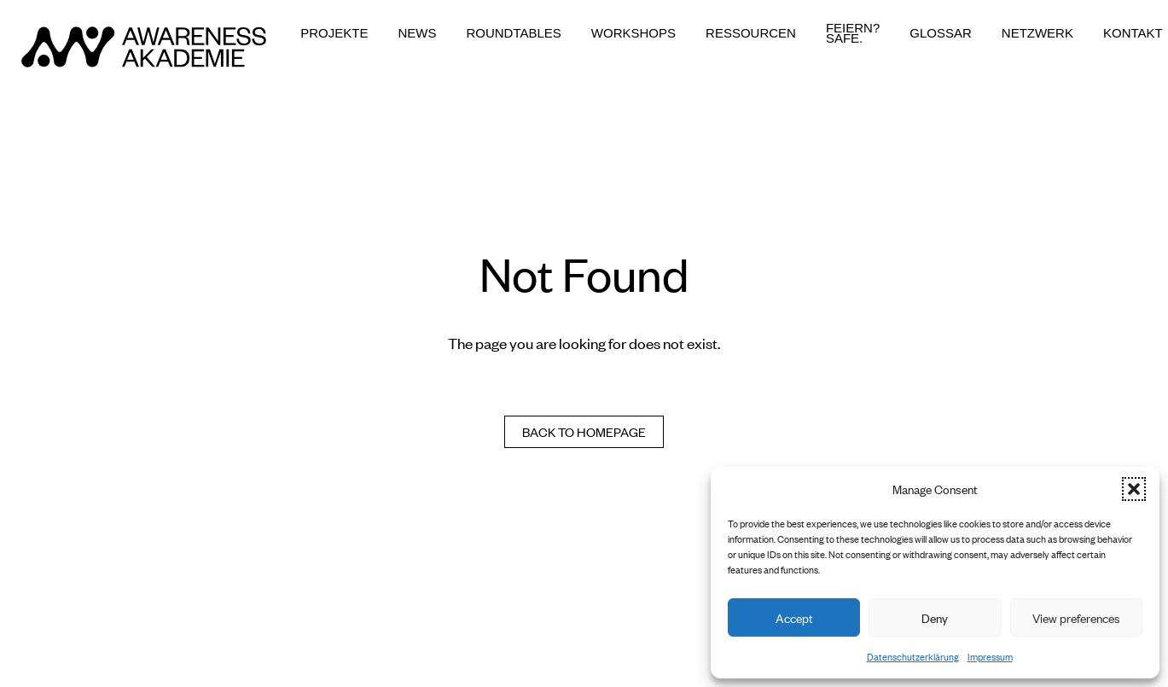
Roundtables (513, 33)
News (417, 33)
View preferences (1076, 617)
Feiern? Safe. (853, 33)
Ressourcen (751, 33)
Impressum (990, 656)
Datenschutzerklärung (913, 656)
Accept (794, 617)
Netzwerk (1037, 33)
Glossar (940, 33)
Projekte (334, 33)
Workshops (633, 33)
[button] (1133, 489)
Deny (934, 617)
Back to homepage (584, 431)
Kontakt (1133, 33)
